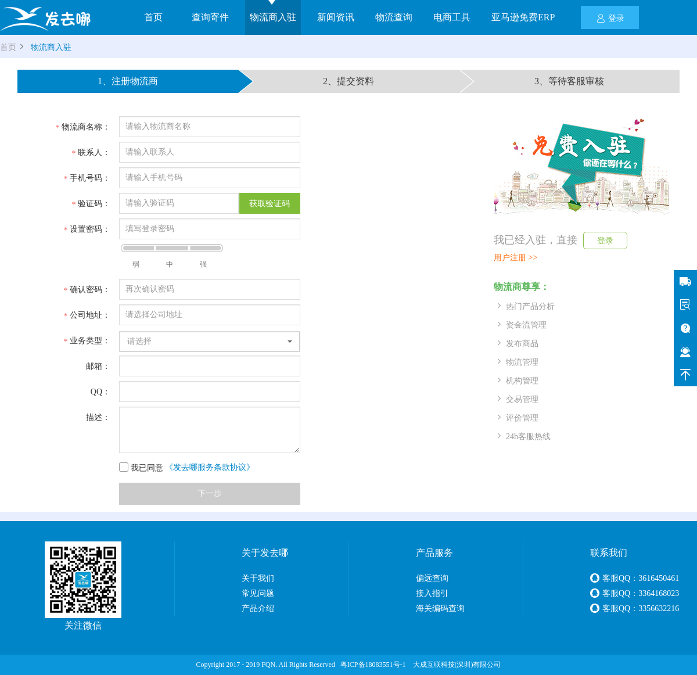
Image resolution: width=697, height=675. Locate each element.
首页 (153, 17)
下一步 (209, 493)
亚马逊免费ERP (523, 17)
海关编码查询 (440, 608)
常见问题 (258, 593)
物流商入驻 (273, 17)
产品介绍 (258, 608)
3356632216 (658, 608)
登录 (610, 18)
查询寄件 (210, 17)
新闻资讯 (335, 17)
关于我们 (258, 578)
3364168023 (658, 593)
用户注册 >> (515, 257)
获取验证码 (269, 203)
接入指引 (432, 593)
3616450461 (658, 578)
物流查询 (393, 17)
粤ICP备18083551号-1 (373, 664)
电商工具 (451, 17)
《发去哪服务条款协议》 (209, 467)
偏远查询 (432, 578)
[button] (210, 341)
